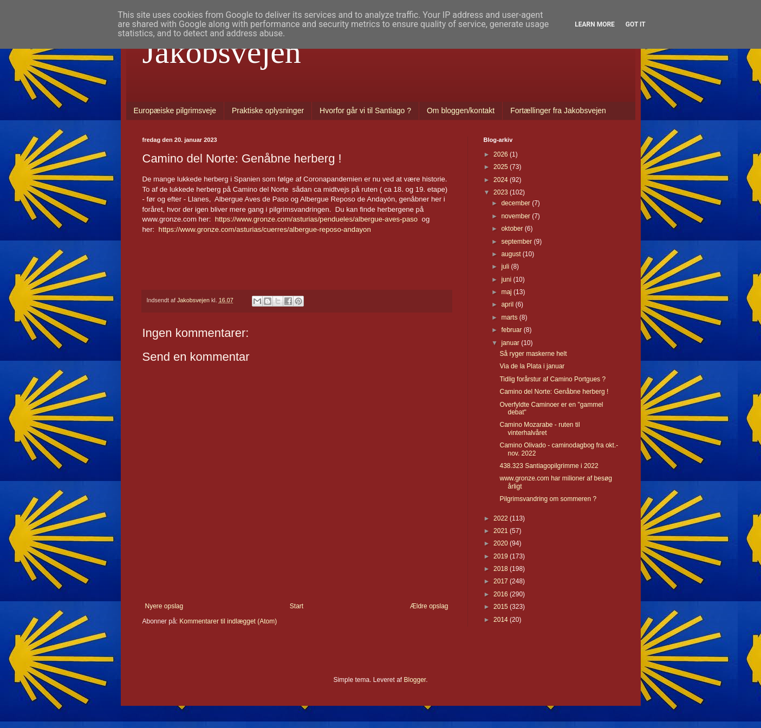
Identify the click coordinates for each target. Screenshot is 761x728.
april (508, 304)
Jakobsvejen (221, 52)
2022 (501, 518)
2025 (501, 167)
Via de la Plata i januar (531, 366)
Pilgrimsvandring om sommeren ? (547, 499)
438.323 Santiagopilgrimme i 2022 (548, 466)
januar (511, 343)
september (517, 241)
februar (512, 330)
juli (506, 266)
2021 (501, 531)
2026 (501, 154)
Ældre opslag (429, 606)
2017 (501, 581)
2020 (501, 543)
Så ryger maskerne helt (533, 354)
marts (510, 317)
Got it (636, 24)
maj (507, 292)
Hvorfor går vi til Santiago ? (365, 110)
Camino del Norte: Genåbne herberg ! (553, 391)
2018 (501, 569)
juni (507, 279)
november (516, 216)
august (511, 254)
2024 (501, 180)
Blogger (415, 680)
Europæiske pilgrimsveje (175, 110)
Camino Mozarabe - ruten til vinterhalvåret (539, 428)
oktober (512, 228)
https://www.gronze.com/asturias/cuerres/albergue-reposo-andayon (265, 229)
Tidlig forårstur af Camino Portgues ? (552, 379)
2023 (501, 192)
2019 (501, 556)
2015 (501, 606)
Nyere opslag (164, 606)
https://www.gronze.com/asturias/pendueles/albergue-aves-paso (316, 219)
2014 (501, 619)
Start (296, 606)
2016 (501, 594)
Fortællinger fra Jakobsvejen (558, 110)
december (516, 203)
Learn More (595, 24)
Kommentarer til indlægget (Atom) (228, 621)
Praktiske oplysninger (268, 110)
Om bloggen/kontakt (461, 110)
